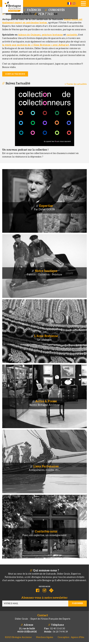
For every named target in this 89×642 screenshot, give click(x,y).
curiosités (71, 35)
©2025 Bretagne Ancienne (18, 637)
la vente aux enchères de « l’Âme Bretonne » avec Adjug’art (35, 45)
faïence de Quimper (29, 35)
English (74, 3)
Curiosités (56, 10)
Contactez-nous (15, 74)
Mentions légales (44, 637)
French (69, 3)
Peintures (46, 14)
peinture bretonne (52, 35)
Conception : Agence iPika (71, 637)
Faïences (34, 10)
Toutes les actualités (76, 84)
